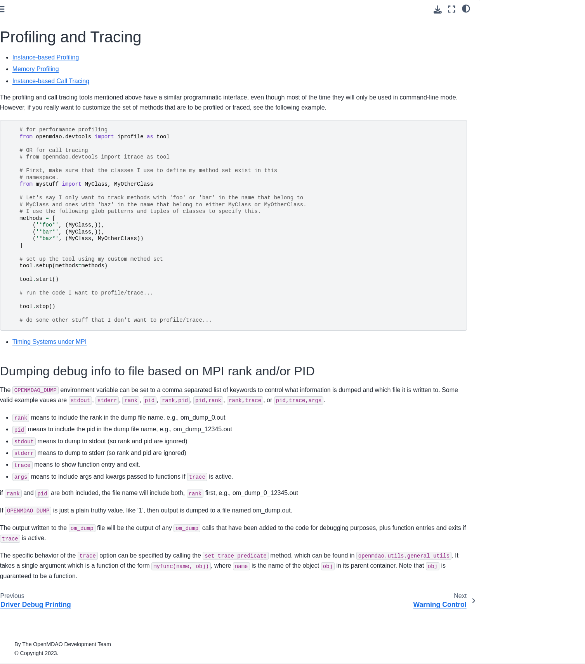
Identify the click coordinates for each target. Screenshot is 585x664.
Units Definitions (36, 413)
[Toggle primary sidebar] (130, 9)
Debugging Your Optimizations (60, 329)
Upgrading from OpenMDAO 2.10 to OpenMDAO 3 (54, 542)
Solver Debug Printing (50, 317)
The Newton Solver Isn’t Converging (52, 346)
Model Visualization (40, 268)
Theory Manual (28, 206)
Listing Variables (43, 305)
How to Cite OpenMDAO (40, 482)
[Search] (58, 64)
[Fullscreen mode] (451, 9)
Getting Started (29, 96)
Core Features (34, 231)
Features (21, 218)
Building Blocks (35, 243)
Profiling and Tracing (50, 388)
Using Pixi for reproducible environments (60, 109)
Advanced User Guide (37, 174)
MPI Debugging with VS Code (59, 292)
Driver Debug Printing (49, 376)
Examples (22, 437)
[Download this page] (438, 9)
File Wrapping (27, 581)
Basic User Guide (32, 141)
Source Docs (26, 593)
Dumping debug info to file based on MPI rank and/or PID (530, 28)
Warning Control (36, 400)
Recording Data (35, 256)
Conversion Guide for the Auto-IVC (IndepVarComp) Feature (53, 521)
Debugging (30, 280)
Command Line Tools (36, 470)
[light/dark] (466, 8)
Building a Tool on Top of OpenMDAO (40, 499)
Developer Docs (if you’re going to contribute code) (52, 610)
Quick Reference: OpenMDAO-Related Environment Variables (58, 564)
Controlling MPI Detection (54, 363)
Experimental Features (44, 425)
